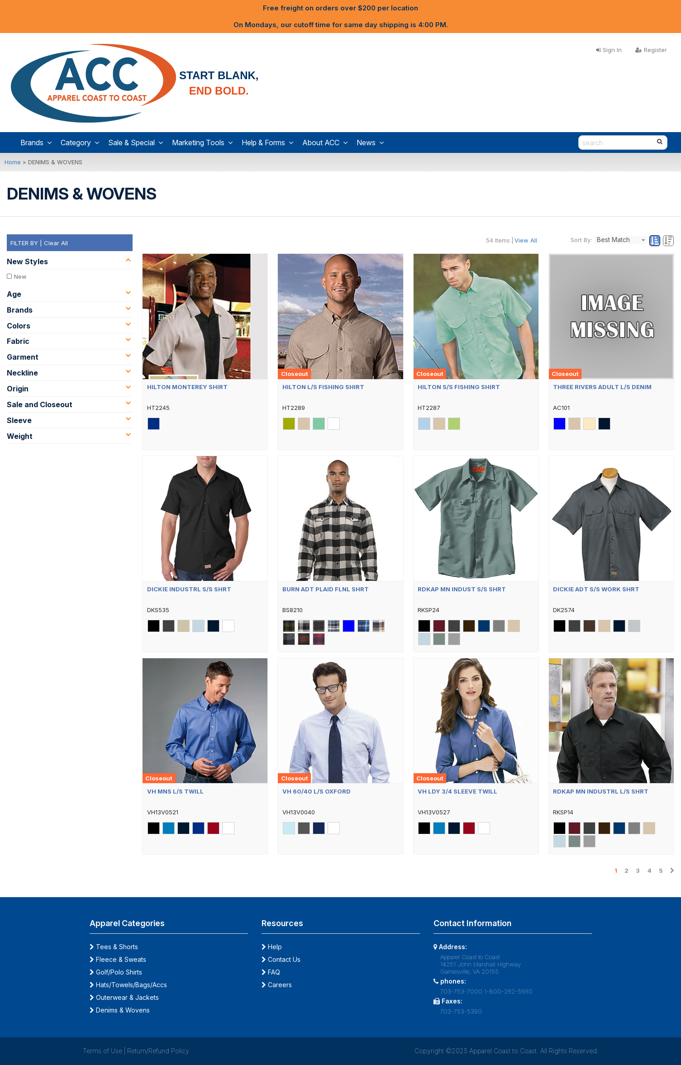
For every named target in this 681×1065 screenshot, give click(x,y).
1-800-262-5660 (508, 991)
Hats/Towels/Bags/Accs (128, 985)
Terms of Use (102, 1051)
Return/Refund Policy (158, 1051)
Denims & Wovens (120, 1010)
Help (272, 947)
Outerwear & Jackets (124, 997)
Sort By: (581, 239)
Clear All (56, 243)
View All (525, 240)
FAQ (271, 972)
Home (13, 162)
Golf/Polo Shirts (116, 972)
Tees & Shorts (114, 947)
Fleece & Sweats (118, 959)
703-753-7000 (461, 991)
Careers (277, 985)
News (370, 142)
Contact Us (281, 959)
